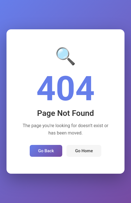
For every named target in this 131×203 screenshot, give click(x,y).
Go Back (46, 150)
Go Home (84, 150)
